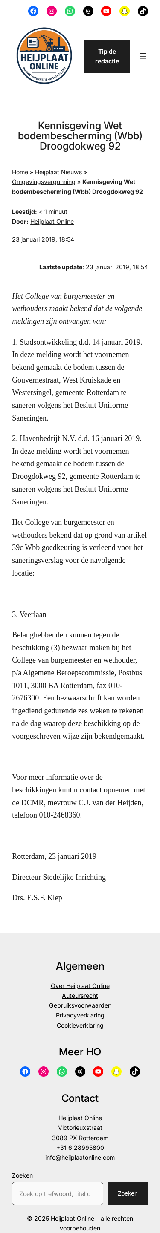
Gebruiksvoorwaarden (80, 1005)
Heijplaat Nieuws (58, 172)
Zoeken (22, 1175)
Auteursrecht (80, 995)
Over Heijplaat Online (80, 985)
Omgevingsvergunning (44, 181)
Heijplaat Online (52, 221)
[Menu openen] (143, 56)
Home (20, 172)
